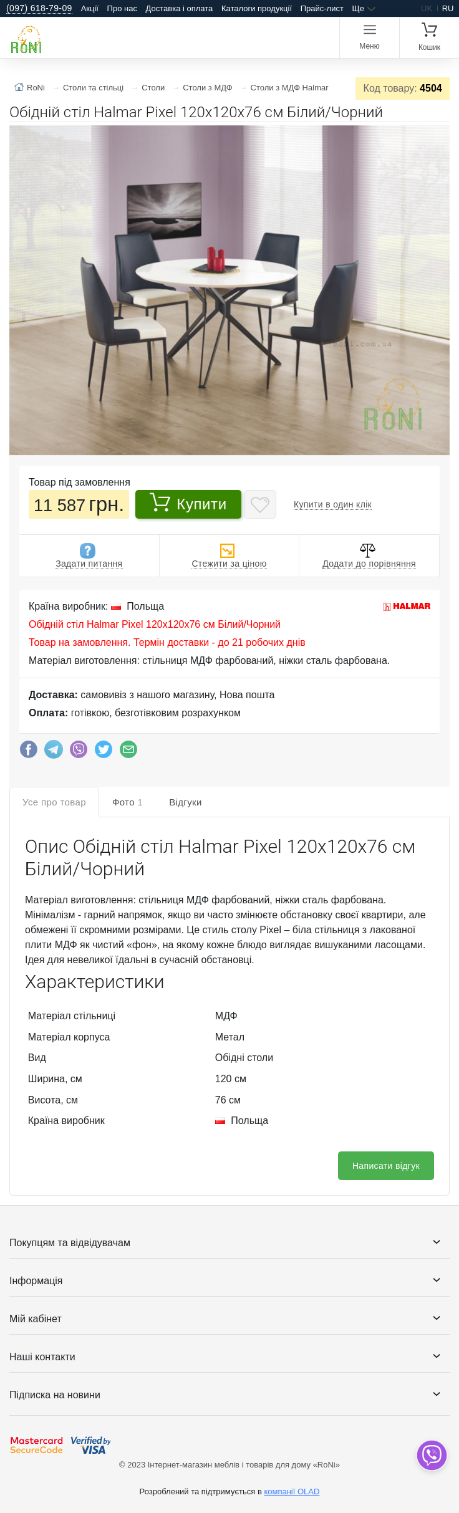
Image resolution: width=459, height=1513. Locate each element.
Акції (90, 8)
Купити (188, 502)
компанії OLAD (291, 1491)
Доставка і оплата (179, 8)
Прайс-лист (322, 8)
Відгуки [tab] (185, 802)
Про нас (122, 8)
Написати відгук (386, 1166)
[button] (438, 136)
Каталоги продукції (256, 8)
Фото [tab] (127, 802)
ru (448, 8)
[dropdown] (431, 1455)
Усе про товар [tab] (54, 802)
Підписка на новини (54, 1395)
